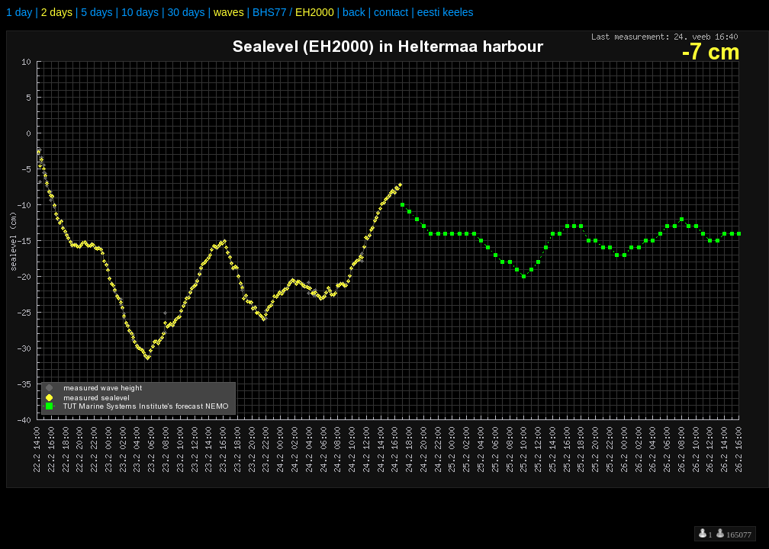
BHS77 (269, 12)
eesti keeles (445, 12)
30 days (185, 12)
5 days (96, 12)
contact (391, 12)
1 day (19, 12)
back (354, 12)
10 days (140, 12)
